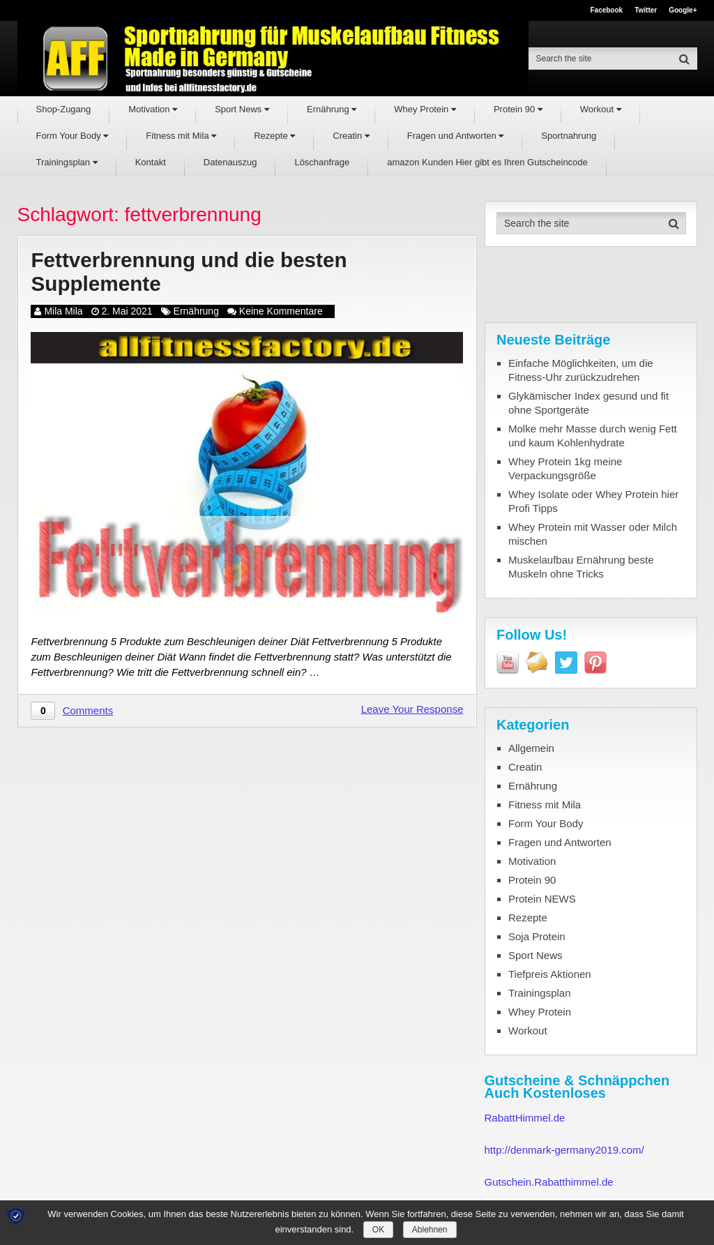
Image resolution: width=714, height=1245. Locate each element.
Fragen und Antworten (455, 135)
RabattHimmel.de (525, 1118)
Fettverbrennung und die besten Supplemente (190, 272)
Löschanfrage (321, 162)
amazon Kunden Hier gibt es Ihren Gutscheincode (487, 162)
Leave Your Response (412, 710)
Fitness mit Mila (181, 135)
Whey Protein (425, 109)
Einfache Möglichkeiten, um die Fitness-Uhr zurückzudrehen (580, 370)
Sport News (242, 109)
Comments (88, 711)
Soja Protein (536, 936)
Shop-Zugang (63, 109)
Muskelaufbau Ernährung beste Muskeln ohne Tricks (580, 567)
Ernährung (331, 109)
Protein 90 (518, 109)
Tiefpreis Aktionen (549, 974)
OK (378, 1230)
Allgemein (531, 748)
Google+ (683, 10)
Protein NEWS (542, 899)
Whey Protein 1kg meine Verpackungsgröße (565, 468)
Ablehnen (430, 1230)
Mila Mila (63, 311)
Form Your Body (72, 135)
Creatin (351, 135)
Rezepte (274, 135)
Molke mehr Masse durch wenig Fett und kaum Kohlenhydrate (592, 435)
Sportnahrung (568, 135)
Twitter (646, 10)
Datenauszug (230, 162)
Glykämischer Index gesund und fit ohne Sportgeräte (588, 403)
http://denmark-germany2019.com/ (564, 1150)
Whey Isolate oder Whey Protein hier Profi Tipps (593, 501)
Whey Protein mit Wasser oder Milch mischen (592, 534)
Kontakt (150, 162)
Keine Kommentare (281, 311)
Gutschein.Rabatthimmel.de (549, 1182)
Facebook (606, 10)
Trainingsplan (67, 162)
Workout (600, 109)
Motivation (152, 109)
